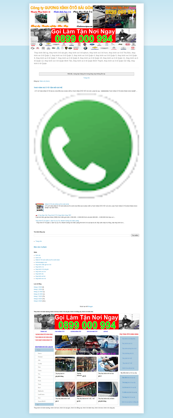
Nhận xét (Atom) (45, 81)
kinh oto (38, 255)
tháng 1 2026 (38, 289)
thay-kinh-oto (39, 274)
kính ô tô (38, 257)
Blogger (90, 306)
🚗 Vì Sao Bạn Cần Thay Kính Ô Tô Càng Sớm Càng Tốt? (53, 215)
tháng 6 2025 (38, 299)
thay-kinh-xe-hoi (40, 276)
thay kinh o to (40, 267)
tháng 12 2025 (38, 291)
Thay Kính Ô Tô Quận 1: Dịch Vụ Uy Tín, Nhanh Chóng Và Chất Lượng (57, 221)
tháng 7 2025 (38, 296)
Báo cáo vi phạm (40, 247)
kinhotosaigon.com (41, 262)
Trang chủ (86, 78)
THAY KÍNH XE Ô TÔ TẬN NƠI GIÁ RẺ (48, 87)
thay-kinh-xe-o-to (41, 278)
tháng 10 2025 (38, 294)
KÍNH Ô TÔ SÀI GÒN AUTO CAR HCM (57, 204)
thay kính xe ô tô (41, 271)
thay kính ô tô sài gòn (42, 269)
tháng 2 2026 (38, 287)
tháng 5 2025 (38, 301)
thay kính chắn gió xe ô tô (43, 264)
